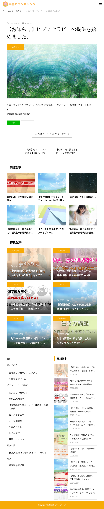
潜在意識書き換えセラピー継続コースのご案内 (28, 407)
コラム (15, 284)
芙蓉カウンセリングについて (23, 373)
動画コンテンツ (16, 439)
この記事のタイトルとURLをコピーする (52, 134)
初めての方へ (13, 365)
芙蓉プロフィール (17, 379)
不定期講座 (62, 318)
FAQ (9, 459)
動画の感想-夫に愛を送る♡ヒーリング (27, 453)
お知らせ (15, 47)
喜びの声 (11, 445)
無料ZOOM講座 (16, 399)
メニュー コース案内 (17, 385)
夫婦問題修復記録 (15, 465)
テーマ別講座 (15, 421)
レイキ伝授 (14, 433)
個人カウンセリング (18, 392)
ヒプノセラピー (16, 415)
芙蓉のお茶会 (15, 427)
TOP (9, 359)
